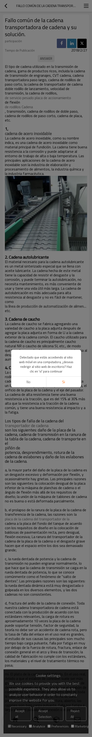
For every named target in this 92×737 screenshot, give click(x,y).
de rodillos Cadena (19, 106)
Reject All (75, 713)
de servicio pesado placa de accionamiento (38, 97)
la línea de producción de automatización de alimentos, (46, 306)
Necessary (17, 726)
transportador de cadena (26, 425)
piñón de (12, 448)
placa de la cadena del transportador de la (37, 519)
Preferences (58, 726)
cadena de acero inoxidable (28, 133)
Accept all (19, 713)
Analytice (37, 726)
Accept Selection (44, 713)
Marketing (80, 726)
